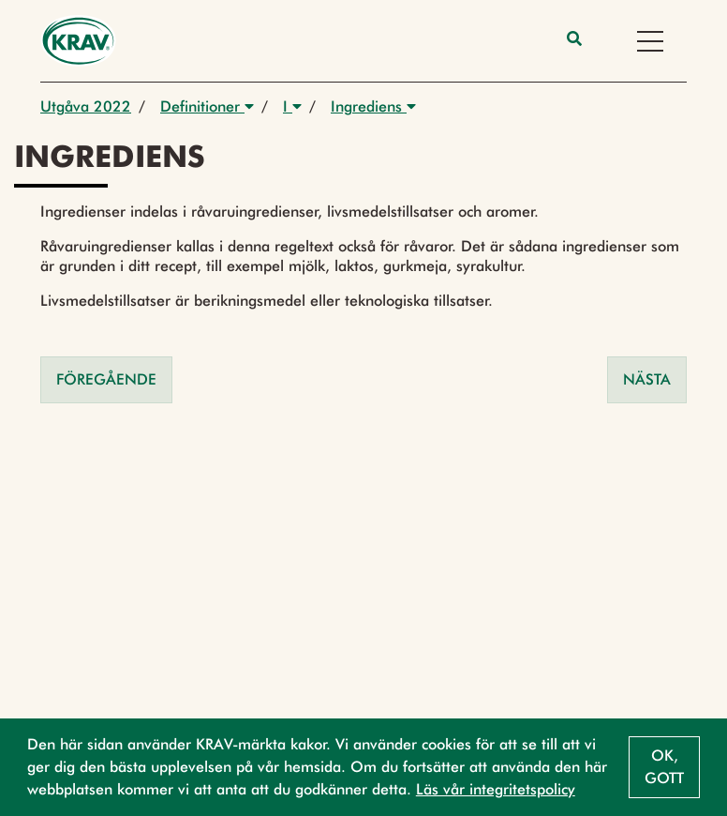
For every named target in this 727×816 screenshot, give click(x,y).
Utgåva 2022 (85, 106)
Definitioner (207, 106)
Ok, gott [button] (664, 767)
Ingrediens (373, 106)
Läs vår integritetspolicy (495, 789)
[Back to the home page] (78, 41)
